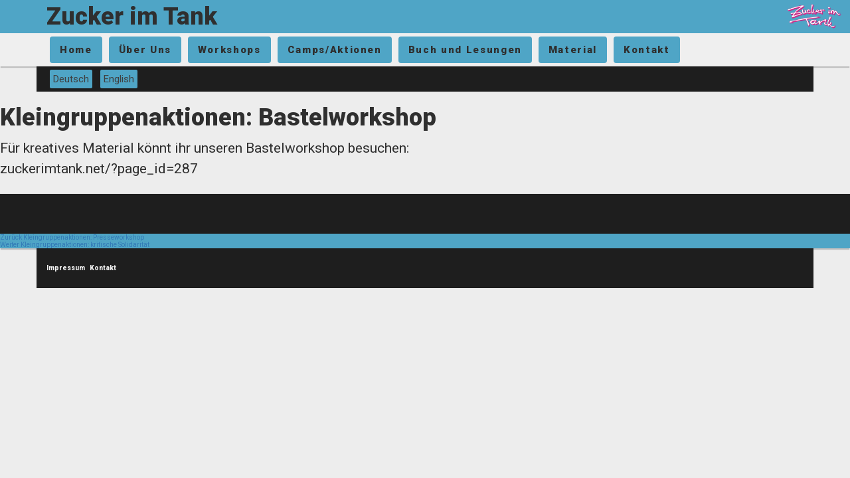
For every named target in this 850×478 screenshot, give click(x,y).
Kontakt (647, 50)
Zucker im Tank (131, 17)
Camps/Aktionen (335, 50)
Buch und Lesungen (465, 50)
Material (573, 50)
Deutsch (71, 79)
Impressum (65, 268)
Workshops (229, 50)
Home (76, 50)
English (119, 79)
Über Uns (145, 50)
